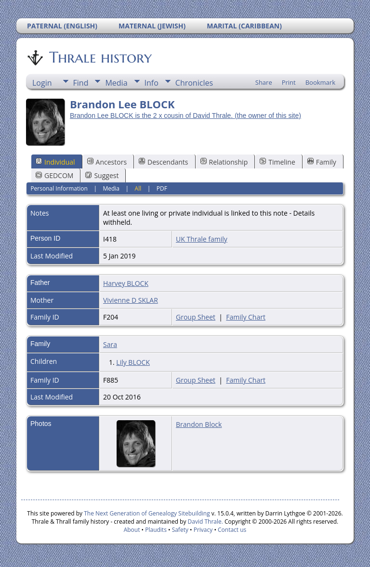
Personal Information (59, 188)
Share (263, 82)
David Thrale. (204, 521)
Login (42, 82)
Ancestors (107, 162)
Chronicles (194, 82)
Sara (110, 344)
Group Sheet (195, 317)
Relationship (224, 162)
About (132, 530)
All (138, 188)
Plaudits (156, 530)
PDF (162, 188)
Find (81, 82)
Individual (55, 162)
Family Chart (245, 317)
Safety (180, 530)
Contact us (232, 530)
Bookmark (320, 82)
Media (116, 82)
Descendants (163, 162)
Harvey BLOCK (125, 283)
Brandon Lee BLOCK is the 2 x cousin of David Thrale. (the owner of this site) (185, 115)
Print (289, 82)
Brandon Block (199, 424)
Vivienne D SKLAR (130, 300)
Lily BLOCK (133, 362)
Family (321, 162)
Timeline (277, 162)
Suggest (102, 175)
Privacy (203, 530)
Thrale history (100, 57)
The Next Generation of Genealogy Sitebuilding (147, 513)
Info (152, 82)
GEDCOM (54, 175)
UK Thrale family (201, 239)
